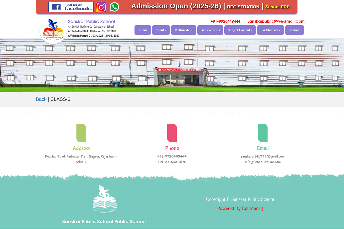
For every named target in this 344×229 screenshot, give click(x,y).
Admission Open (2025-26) (176, 6)
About (161, 30)
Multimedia (183, 30)
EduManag (252, 208)
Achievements (210, 30)
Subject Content (240, 30)
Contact (294, 30)
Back (41, 99)
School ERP (277, 7)
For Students (270, 30)
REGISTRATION (243, 7)
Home (143, 30)
